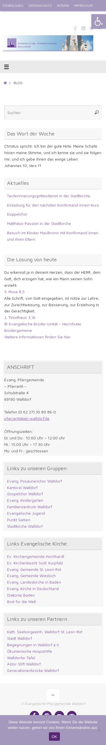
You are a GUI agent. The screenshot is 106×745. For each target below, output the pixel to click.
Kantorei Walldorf (22, 487)
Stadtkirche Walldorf (25, 526)
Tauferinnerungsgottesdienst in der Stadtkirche (48, 196)
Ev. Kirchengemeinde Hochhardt (35, 556)
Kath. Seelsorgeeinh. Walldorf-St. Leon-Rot (44, 632)
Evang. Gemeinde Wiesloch (31, 575)
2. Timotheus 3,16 (19, 317)
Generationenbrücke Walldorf (33, 670)
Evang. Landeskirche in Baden (34, 582)
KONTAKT (28, 17)
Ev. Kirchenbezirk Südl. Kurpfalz (35, 563)
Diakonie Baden (21, 595)
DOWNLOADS (13, 5)
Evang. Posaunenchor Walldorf (34, 481)
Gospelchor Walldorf (25, 494)
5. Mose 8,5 (14, 292)
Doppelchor (17, 214)
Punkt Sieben (18, 520)
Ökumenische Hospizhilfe (29, 651)
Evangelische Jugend (26, 513)
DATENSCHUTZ (40, 5)
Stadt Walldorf (19, 638)
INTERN (63, 5)
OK (54, 737)
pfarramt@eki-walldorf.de (26, 418)
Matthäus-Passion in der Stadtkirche (39, 223)
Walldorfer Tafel (21, 658)
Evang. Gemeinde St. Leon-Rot (34, 569)
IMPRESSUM (83, 5)
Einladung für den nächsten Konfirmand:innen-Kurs (53, 205)
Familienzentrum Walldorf (29, 507)
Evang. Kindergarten (25, 500)
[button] (98, 21)
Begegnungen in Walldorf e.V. (33, 645)
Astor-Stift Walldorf (24, 664)
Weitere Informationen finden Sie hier (37, 337)
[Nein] (99, 730)
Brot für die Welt (21, 601)
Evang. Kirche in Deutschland (33, 588)
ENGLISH (9, 17)
